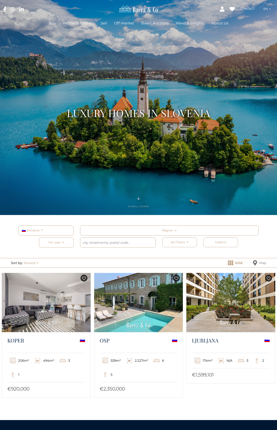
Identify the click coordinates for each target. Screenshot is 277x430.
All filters (178, 242)
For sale (54, 242)
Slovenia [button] (31, 230)
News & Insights (190, 23)
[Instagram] (13, 9)
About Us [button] (219, 23)
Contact (247, 9)
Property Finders (78, 23)
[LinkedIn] (21, 9)
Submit (220, 242)
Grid (235, 263)
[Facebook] (5, 9)
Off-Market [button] (124, 23)
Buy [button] (52, 23)
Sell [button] (104, 23)
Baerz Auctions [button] (155, 23)
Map (259, 263)
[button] (267, 9)
